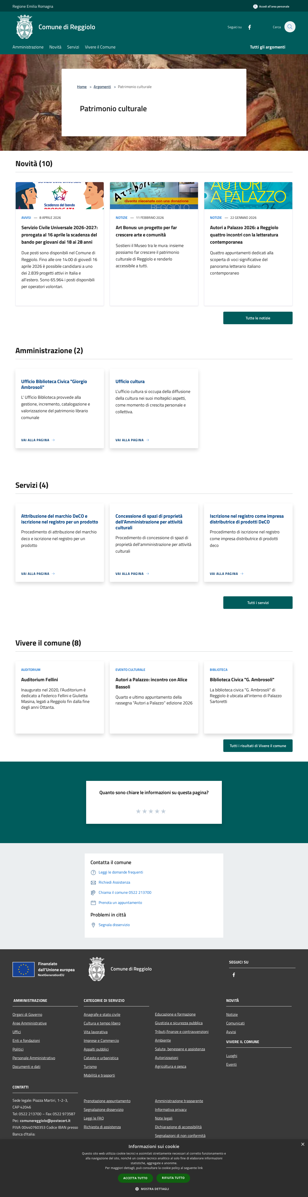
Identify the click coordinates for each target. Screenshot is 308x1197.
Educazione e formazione (175, 1014)
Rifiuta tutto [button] (173, 1178)
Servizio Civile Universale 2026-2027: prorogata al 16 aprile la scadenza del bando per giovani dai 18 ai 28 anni (59, 235)
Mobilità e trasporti (99, 1075)
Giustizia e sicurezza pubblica (179, 1023)
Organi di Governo (27, 1014)
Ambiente (163, 1040)
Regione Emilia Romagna (33, 6)
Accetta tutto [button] (135, 1178)
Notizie (122, 217)
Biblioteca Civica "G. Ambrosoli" (242, 679)
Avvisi (26, 217)
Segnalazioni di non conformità (180, 1135)
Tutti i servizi (258, 602)
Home (82, 86)
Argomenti (102, 86)
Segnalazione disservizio (103, 1109)
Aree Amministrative (30, 1023)
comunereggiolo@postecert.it (45, 1120)
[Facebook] (247, 26)
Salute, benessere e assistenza (180, 1049)
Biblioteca (218, 669)
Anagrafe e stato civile (102, 1014)
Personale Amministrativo (34, 1058)
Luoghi (231, 1056)
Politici (18, 1049)
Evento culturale (130, 669)
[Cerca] (289, 27)
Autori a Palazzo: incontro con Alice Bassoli (151, 683)
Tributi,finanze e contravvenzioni (182, 1031)
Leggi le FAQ (94, 1118)
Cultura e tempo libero (102, 1023)
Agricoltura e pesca (170, 1066)
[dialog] (154, 1168)
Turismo (90, 1066)
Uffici (17, 1032)
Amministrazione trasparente (179, 1101)
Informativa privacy (171, 1109)
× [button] (302, 1144)
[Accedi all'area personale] (271, 6)
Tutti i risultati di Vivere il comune (258, 746)
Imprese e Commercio (101, 1040)
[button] (154, 1188)
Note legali (164, 1118)
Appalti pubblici (96, 1049)
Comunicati (235, 1023)
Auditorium (30, 669)
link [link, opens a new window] (200, 1168)
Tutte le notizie (258, 318)
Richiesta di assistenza (102, 1127)
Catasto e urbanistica (101, 1058)
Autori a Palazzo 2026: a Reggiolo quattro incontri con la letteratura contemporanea (244, 235)
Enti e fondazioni (26, 1040)
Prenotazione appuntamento (107, 1101)
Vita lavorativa (96, 1032)
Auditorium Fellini (39, 679)
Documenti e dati (26, 1066)
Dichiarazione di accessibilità (178, 1127)
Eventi (231, 1064)
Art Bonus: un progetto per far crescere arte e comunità (146, 231)
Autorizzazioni (166, 1057)
